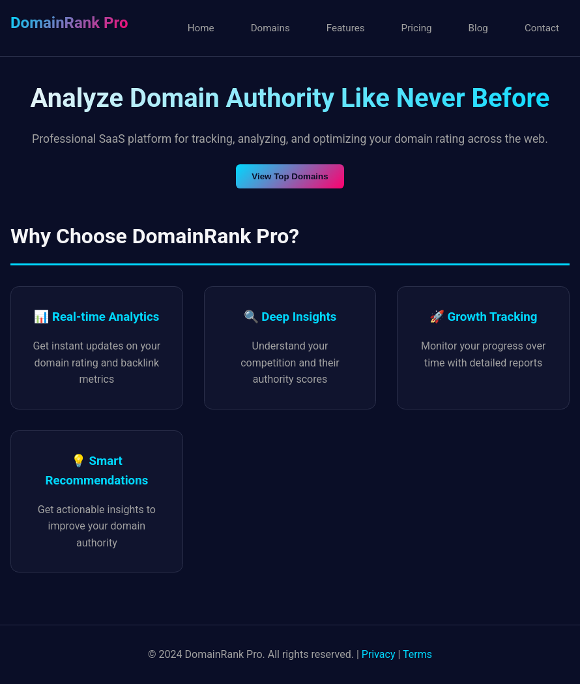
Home (201, 28)
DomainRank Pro (69, 23)
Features (345, 28)
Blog (478, 28)
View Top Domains (290, 176)
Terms (417, 654)
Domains (270, 28)
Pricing (416, 28)
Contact (542, 28)
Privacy (379, 654)
